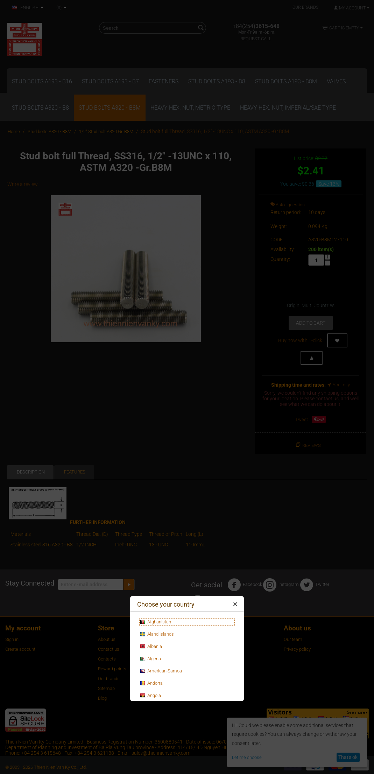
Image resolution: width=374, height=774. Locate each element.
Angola (150, 695)
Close (235, 605)
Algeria (150, 659)
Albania (151, 646)
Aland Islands (157, 634)
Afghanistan (155, 622)
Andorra (151, 683)
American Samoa (161, 671)
